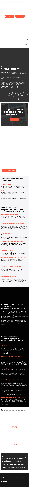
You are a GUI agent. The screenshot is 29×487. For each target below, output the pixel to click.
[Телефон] (6, 481)
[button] (22, 0)
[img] (7, 330)
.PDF (26, 44)
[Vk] (3, 481)
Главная (11, 477)
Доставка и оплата (18, 477)
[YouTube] (5, 481)
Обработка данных (24, 477)
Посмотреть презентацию (22, 42)
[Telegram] (1, 481)
